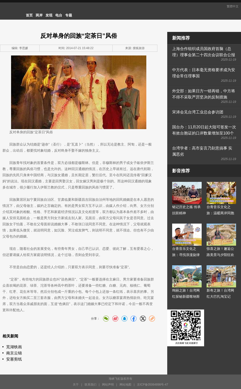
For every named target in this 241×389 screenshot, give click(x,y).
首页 (29, 15)
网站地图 (125, 384)
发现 (48, 15)
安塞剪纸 (14, 359)
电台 (58, 15)
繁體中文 (233, 6)
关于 (76, 384)
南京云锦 (14, 353)
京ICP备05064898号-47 (152, 384)
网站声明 (108, 384)
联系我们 (90, 384)
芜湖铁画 (14, 347)
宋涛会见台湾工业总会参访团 (197, 112)
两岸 (39, 15)
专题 (68, 15)
